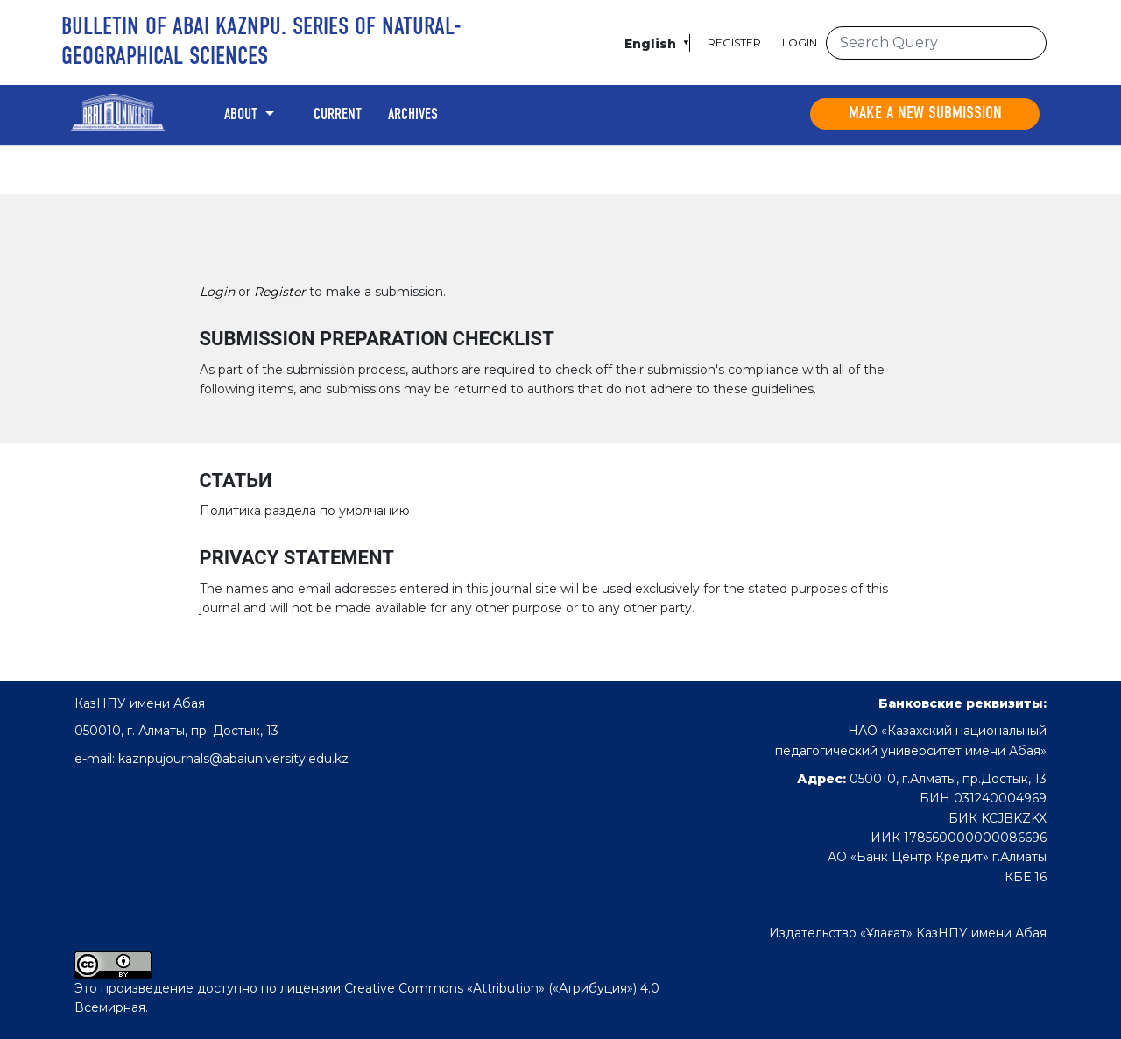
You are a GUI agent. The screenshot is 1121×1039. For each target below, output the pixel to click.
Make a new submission (925, 114)
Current (338, 115)
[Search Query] (936, 43)
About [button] (242, 115)
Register (734, 42)
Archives (413, 115)
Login (799, 42)
